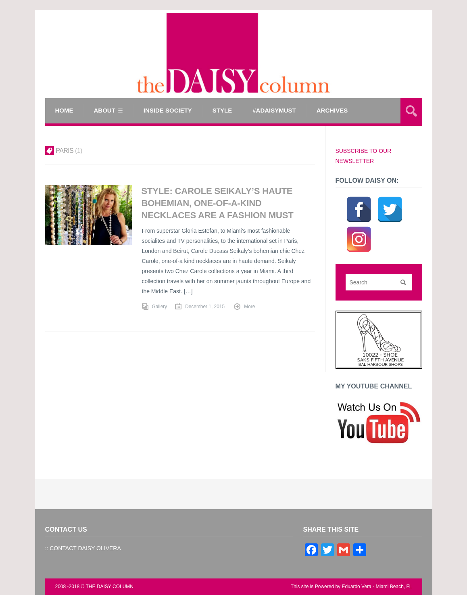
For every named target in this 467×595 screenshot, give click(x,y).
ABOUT (104, 110)
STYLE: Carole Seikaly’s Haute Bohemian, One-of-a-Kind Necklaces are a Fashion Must (218, 202)
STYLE (222, 110)
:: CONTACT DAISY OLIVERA (83, 548)
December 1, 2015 (205, 306)
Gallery (159, 306)
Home (64, 110)
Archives (332, 110)
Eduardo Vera (356, 586)
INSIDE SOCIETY (168, 110)
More (249, 306)
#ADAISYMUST (274, 110)
